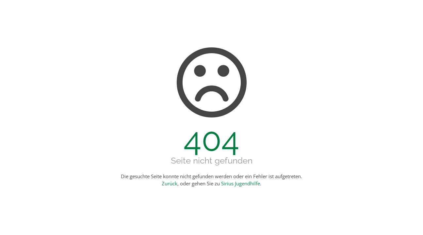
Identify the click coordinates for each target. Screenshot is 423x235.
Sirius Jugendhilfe (240, 183)
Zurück (169, 183)
